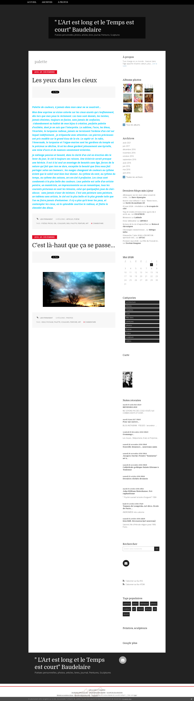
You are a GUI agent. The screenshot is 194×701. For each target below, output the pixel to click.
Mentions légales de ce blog (82, 695)
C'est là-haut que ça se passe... (73, 245)
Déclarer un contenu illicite (65, 695)
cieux (43, 322)
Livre (128, 314)
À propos (63, 2)
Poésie (76, 219)
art (87, 223)
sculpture (129, 337)
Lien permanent (44, 219)
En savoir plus (126, 699)
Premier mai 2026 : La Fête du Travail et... (140, 241)
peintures (130, 321)
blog (135, 695)
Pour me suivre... (131, 422)
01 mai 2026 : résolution (133, 206)
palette (74, 223)
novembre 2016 (129, 153)
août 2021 (127, 143)
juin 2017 (126, 146)
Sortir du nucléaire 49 (135, 203)
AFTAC (142, 238)
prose (50, 223)
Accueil (31, 2)
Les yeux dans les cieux (64, 80)
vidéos (128, 341)
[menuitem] (33, 2)
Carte (126, 355)
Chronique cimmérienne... (134, 230)
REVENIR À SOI (130, 407)
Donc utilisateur (129, 221)
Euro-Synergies (139, 197)
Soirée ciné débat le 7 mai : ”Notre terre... (140, 201)
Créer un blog (93, 690)
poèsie (44, 223)
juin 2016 (126, 166)
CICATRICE (139, 214)
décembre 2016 (129, 149)
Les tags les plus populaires (114, 692)
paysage (49, 322)
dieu (68, 223)
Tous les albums (133, 125)
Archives (47, 2)
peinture (81, 223)
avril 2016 (126, 173)
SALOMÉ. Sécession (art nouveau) (139, 521)
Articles (69, 219)
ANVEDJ (144, 221)
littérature (144, 603)
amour (148, 609)
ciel (55, 223)
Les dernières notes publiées (97, 692)
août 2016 (127, 163)
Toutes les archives (134, 177)
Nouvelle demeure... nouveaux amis (140, 447)
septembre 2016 (129, 159)
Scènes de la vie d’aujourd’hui (135, 224)
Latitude (138, 217)
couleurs (61, 223)
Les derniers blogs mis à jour (80, 692)
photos (69, 318)
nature (140, 609)
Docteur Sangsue (133, 243)
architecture (131, 302)
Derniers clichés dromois (135, 479)
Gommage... (128, 434)
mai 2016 (126, 169)
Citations (129, 310)
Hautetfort (102, 690)
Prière (128, 333)
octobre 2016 (128, 156)
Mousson (127, 217)
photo (135, 603)
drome (126, 614)
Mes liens (129, 317)
